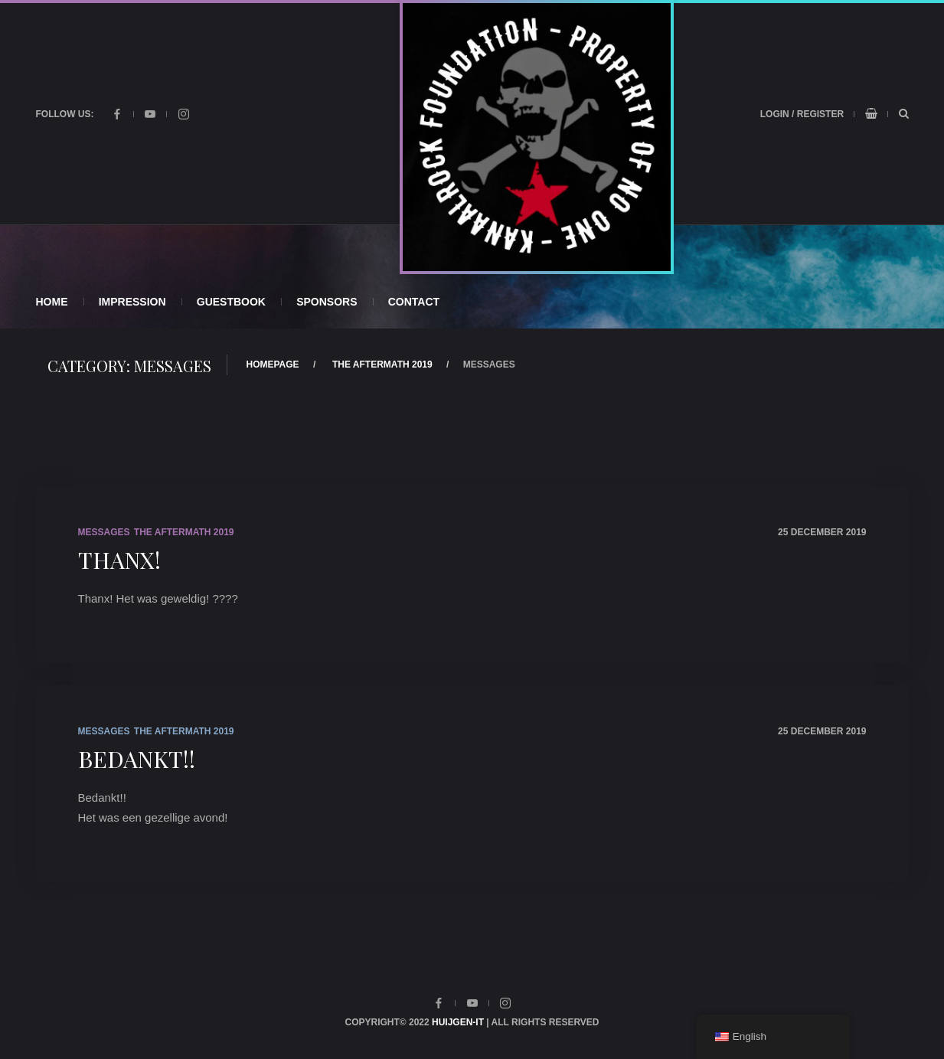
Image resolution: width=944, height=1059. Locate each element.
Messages (104, 532)
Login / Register (802, 114)
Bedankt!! (136, 759)
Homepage (273, 364)
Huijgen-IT (458, 1022)
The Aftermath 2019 (382, 364)
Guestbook (231, 302)
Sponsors (326, 302)
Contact (413, 302)
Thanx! (119, 559)
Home (52, 302)
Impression (132, 302)
